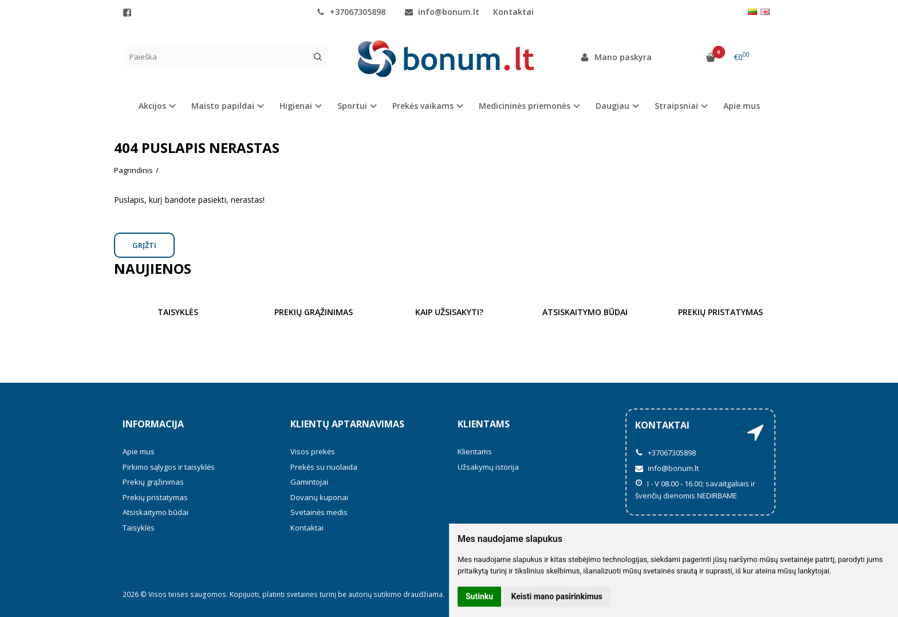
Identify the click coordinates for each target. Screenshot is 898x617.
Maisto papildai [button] (222, 105)
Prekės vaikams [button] (423, 105)
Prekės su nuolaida (323, 467)
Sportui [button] (352, 105)
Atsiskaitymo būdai (155, 512)
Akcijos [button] (152, 105)
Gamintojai (309, 482)
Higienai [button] (295, 105)
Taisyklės (139, 527)
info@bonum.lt (442, 11)
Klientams (484, 424)
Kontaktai (513, 11)
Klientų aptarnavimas (347, 424)
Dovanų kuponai (319, 497)
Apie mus (741, 105)
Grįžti (144, 245)
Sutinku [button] (479, 596)
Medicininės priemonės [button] (524, 105)
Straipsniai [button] (676, 105)
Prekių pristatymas (155, 497)
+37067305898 (351, 11)
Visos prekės (312, 451)
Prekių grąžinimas (153, 482)
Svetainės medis (319, 512)
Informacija (153, 424)
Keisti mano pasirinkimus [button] (556, 596)
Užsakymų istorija (488, 467)
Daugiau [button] (612, 105)
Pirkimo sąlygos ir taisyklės (169, 467)
